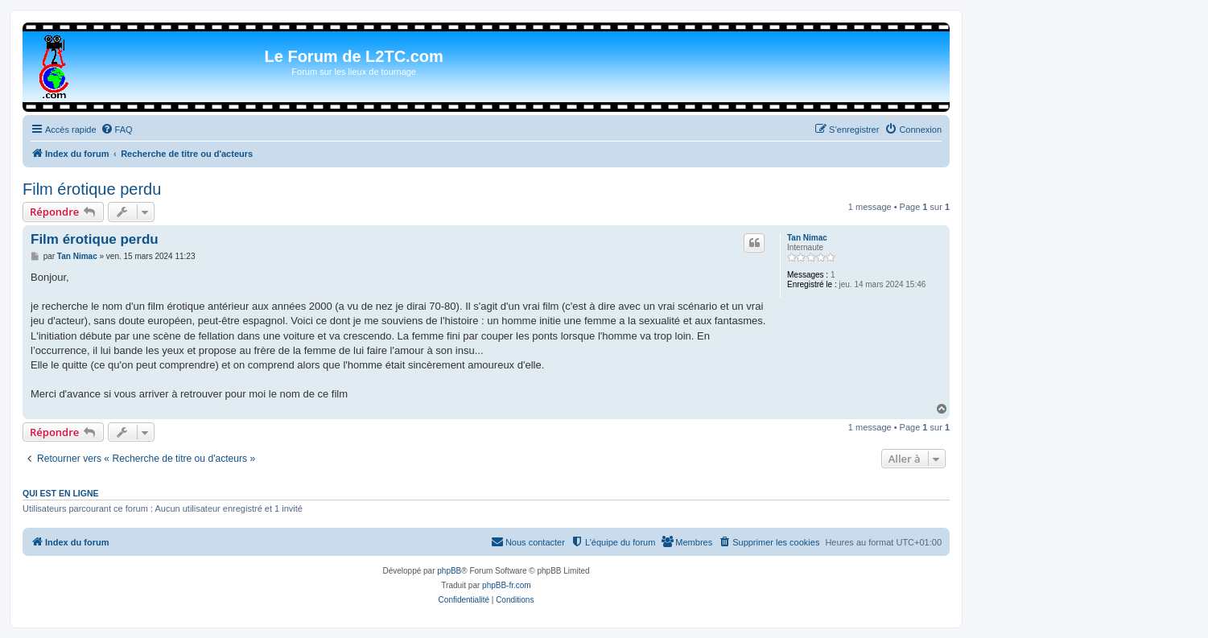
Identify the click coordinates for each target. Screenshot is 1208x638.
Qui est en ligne (61, 493)
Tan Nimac (807, 237)
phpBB (449, 570)
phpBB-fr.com (506, 585)
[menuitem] (117, 129)
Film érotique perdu (92, 189)
